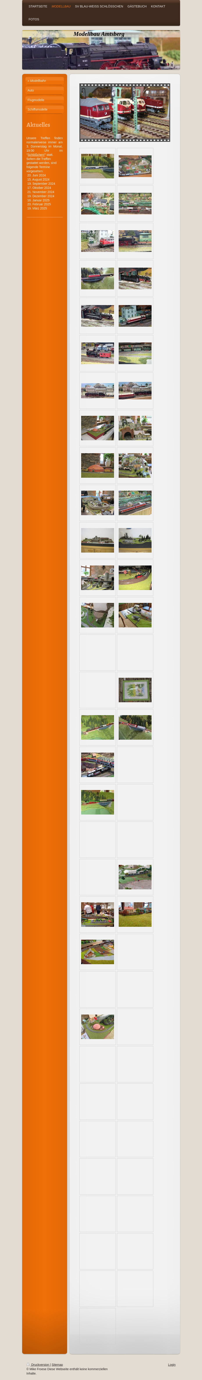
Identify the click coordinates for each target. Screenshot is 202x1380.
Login (171, 1364)
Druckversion (38, 1364)
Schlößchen (35, 154)
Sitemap (57, 1364)
